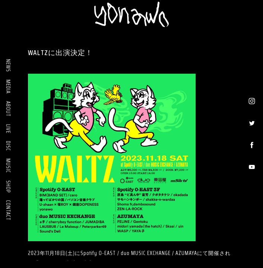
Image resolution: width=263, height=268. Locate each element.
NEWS (8, 65)
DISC (8, 146)
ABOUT (8, 109)
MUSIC (8, 166)
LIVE (8, 129)
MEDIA (8, 87)
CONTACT (8, 210)
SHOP (8, 187)
